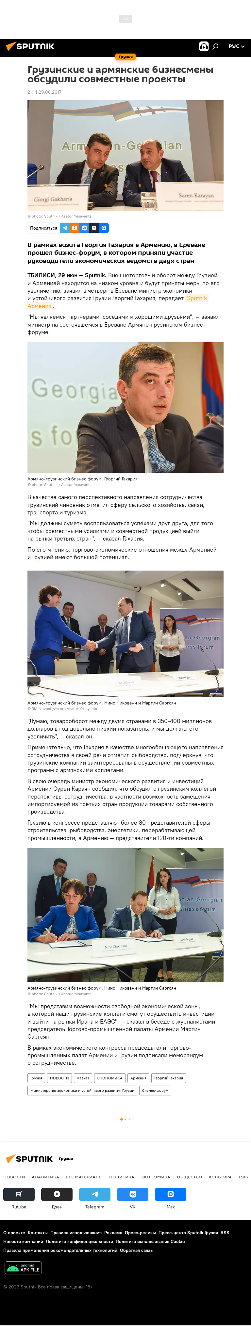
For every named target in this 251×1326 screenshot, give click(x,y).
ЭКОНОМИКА (110, 1077)
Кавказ (83, 1077)
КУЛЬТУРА (220, 1177)
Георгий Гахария (168, 1077)
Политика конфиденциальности (79, 1241)
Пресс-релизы (140, 1233)
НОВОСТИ (59, 1077)
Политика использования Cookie (150, 1241)
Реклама (113, 1233)
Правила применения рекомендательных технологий (60, 1250)
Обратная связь (136, 1250)
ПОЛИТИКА (121, 1177)
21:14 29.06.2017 (44, 92)
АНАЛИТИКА (45, 1177)
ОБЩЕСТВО (189, 1177)
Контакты (38, 1233)
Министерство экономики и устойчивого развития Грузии (82, 1090)
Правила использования (76, 1233)
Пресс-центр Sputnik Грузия (188, 1233)
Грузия (36, 1077)
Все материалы (84, 1177)
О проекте (14, 1233)
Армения (138, 1077)
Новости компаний (23, 1241)
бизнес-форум (155, 1090)
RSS (225, 1233)
